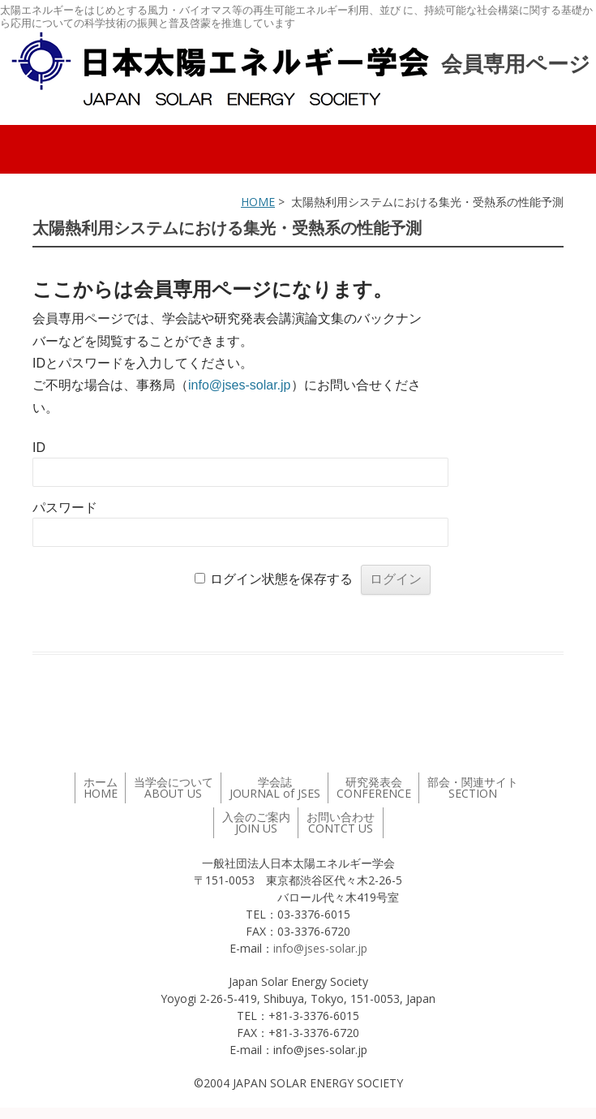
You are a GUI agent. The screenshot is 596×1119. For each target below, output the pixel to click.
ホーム (101, 787)
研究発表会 (374, 787)
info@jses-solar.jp (239, 385)
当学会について (173, 787)
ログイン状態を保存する (281, 579)
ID (38, 447)
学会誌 (274, 787)
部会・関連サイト (472, 787)
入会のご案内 (256, 822)
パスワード (64, 507)
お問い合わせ (341, 822)
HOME (258, 201)
